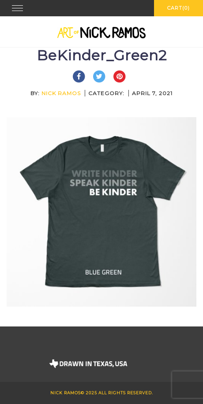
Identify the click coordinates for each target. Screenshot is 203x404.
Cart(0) (178, 8)
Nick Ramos (61, 93)
